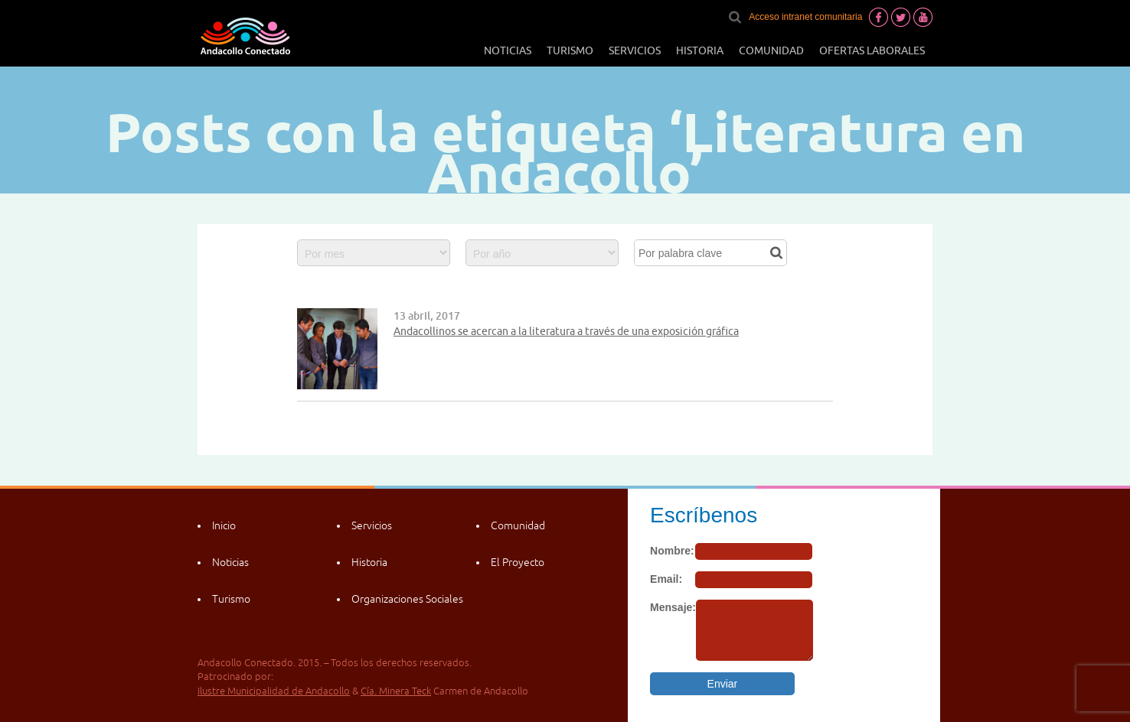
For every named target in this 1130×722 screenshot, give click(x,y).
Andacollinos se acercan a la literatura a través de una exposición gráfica (566, 331)
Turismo (570, 50)
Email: (666, 579)
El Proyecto (517, 562)
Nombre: (672, 551)
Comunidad (771, 50)
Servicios (635, 50)
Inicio (224, 525)
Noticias (507, 50)
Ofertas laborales (872, 50)
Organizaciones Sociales (407, 599)
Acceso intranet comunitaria (805, 16)
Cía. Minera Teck (396, 691)
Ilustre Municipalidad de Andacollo (274, 691)
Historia (699, 50)
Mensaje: (673, 607)
